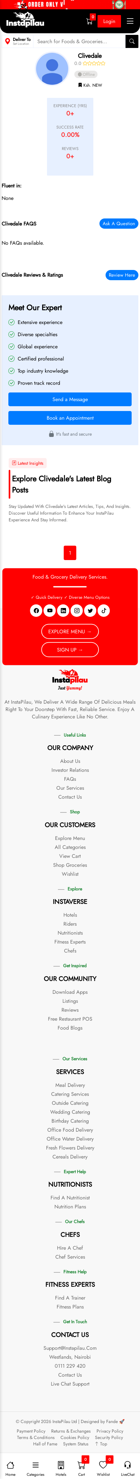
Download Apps (70, 992)
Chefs (70, 950)
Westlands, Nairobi (70, 1357)
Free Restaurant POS (70, 1019)
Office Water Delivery (70, 1139)
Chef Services (70, 1257)
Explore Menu (70, 838)
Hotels (70, 915)
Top (100, 1444)
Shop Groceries (70, 865)
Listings (70, 1001)
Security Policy (109, 1437)
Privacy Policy (110, 1431)
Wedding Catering (70, 1112)
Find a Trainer (70, 1297)
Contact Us (70, 797)
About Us (70, 761)
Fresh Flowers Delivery (70, 1147)
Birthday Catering (70, 1121)
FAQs (70, 779)
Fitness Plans (70, 1306)
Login (109, 21)
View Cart (70, 856)
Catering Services (70, 1094)
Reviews (70, 1010)
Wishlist (70, 874)
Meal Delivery (70, 1085)
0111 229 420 (70, 1366)
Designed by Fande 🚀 (103, 1421)
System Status (76, 1444)
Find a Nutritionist (70, 1197)
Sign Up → (70, 649)
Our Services (70, 788)
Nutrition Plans (70, 1206)
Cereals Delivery (70, 1156)
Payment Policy (31, 1431)
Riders (70, 924)
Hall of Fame (45, 1444)
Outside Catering (70, 1103)
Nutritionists (70, 933)
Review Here (122, 275)
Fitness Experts (70, 941)
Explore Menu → (70, 631)
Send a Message (70, 399)
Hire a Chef (70, 1248)
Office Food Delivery (70, 1130)
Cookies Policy (75, 1437)
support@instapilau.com (70, 1348)
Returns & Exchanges (71, 1431)
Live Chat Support (70, 1384)
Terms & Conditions (36, 1437)
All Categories (70, 847)
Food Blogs (70, 1028)
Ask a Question (119, 223)
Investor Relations (70, 770)
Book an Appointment (70, 418)
